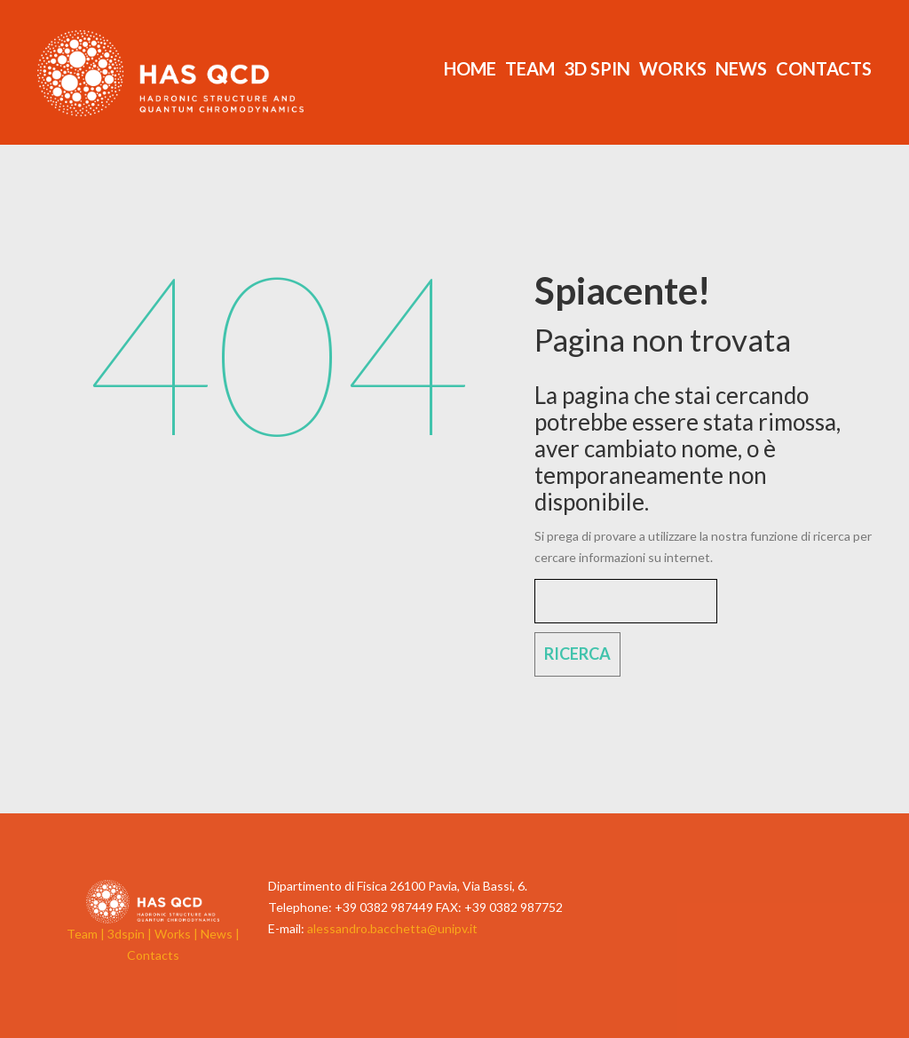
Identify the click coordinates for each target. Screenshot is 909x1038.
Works (673, 68)
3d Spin (597, 68)
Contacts (824, 68)
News (741, 68)
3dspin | (130, 933)
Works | (177, 933)
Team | (87, 933)
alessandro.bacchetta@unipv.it (392, 928)
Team (530, 68)
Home (470, 68)
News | (220, 933)
